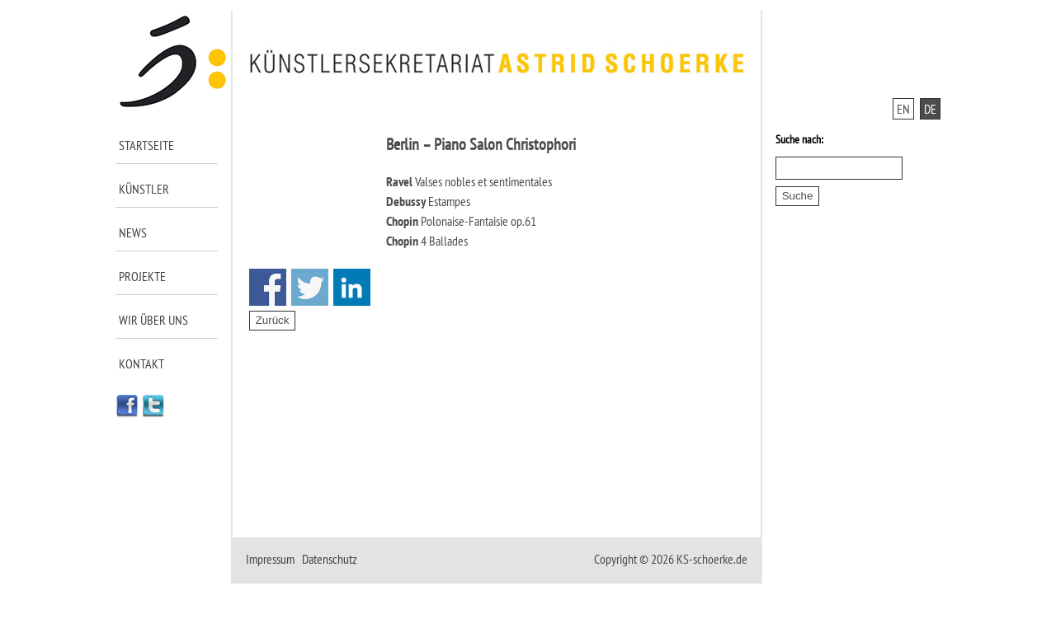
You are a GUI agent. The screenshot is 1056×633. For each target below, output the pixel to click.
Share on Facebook (267, 287)
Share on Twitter (309, 287)
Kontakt (141, 363)
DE (930, 109)
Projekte (142, 276)
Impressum (270, 559)
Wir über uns (153, 320)
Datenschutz (329, 559)
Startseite (146, 145)
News (133, 232)
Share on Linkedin (351, 287)
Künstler (144, 189)
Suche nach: (799, 139)
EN (903, 109)
